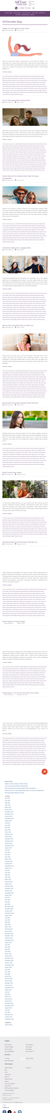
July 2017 (7, 991)
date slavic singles (19, 154)
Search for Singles (9, 1046)
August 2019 (8, 942)
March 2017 (8, 996)
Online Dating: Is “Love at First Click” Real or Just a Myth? (20, 692)
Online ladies (35, 13)
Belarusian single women (20, 78)
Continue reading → (7, 72)
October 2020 (8, 910)
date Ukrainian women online (39, 82)
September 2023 (9, 845)
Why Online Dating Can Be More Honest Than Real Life (19, 541)
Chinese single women (30, 150)
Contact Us (28, 1067)
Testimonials (8, 1074)
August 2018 (8, 966)
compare (22, 1057)
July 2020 (7, 917)
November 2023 (9, 840)
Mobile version (18, 1101)
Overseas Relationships (32, 160)
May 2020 (7, 921)
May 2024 (7, 827)
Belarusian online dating (29, 76)
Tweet (4, 1104)
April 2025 (7, 804)
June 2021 (7, 899)
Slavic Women (16, 166)
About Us (32, 14)
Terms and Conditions (10, 1083)
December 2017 (9, 982)
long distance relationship (40, 227)
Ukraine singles (38, 90)
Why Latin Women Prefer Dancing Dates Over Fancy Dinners (20, 787)
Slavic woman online (39, 88)
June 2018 (7, 971)
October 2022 (8, 863)
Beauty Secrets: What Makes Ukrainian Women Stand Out (20, 403)
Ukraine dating (20, 90)
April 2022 (7, 876)
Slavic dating (37, 86)
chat (25, 80)
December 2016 (9, 1002)
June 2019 (7, 946)
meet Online (42, 84)
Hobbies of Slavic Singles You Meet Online (15, 28)
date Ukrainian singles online (25, 82)
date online (12, 154)
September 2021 (9, 892)
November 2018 (9, 960)
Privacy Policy (8, 1085)
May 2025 (7, 802)
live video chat (22, 84)
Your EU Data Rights (9, 1089)
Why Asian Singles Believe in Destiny (14, 792)
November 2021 (9, 888)
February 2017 (8, 998)
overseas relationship (22, 160)
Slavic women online (11, 90)
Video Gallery (29, 1050)
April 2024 (7, 829)
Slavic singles (24, 88)
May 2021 (7, 901)
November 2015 (9, 1014)
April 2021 (7, 903)
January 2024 (8, 836)
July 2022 (7, 869)
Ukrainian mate (17, 92)
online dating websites (14, 86)
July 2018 (7, 969)
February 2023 (8, 860)
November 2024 (9, 813)
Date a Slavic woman (37, 80)
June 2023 (7, 851)
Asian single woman (32, 144)
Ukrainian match (9, 92)
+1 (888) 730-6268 (23, 8)
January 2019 (8, 955)
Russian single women (18, 162)
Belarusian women (6, 80)
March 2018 (8, 975)
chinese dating (21, 150)
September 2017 (9, 987)
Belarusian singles (31, 78)
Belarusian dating (19, 76)
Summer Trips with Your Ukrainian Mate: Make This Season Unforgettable (24, 790)
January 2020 (8, 930)
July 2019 (7, 944)
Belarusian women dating (17, 80)
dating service (5, 84)
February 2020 (8, 928)
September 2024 (9, 818)
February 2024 (8, 833)
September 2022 (9, 865)
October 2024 (8, 815)
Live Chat (18, 14)
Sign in (33, 8)
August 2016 (8, 1007)
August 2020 (8, 915)
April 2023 (7, 856)
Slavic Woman (30, 88)
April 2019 (7, 951)
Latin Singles (29, 1048)
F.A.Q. (6, 1071)
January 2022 (8, 883)
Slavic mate (5, 88)
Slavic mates (11, 88)
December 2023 (9, 838)
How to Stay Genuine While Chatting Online (16, 100)
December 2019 (9, 933)
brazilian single (5, 150)
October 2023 (8, 842)
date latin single (26, 152)
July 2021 (7, 897)
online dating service (33, 229)
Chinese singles (39, 150)
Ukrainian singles (10, 94)
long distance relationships (32, 84)
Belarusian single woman (8, 78)
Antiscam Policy (25, 14)
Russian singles (30, 86)
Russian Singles (8, 13)
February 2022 (8, 881)
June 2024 (7, 824)
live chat (17, 84)
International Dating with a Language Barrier (16, 248)
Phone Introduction (9, 1060)
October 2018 (8, 962)
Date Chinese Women (18, 152)
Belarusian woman (40, 78)
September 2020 (9, 912)
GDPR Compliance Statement (11, 1087)
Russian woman (34, 162)
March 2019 (8, 953)
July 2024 (7, 822)
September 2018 (9, 964)
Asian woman (12, 146)
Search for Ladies (26, 13)
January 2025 (8, 809)
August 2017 (8, 989)
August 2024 (8, 820)
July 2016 (7, 1009)
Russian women (42, 162)
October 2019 (8, 937)
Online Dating (9, 76)
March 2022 (8, 879)
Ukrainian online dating (34, 92)
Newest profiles (17, 13)
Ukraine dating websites (29, 90)
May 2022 (7, 874)
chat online (28, 80)
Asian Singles (5, 146)
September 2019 (9, 939)
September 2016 (9, 1005)
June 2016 (7, 1011)
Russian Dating (23, 86)
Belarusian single (40, 76)
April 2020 (7, 924)
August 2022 (8, 867)
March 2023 (8, 858)
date (45, 150)
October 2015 (8, 1016)
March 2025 (8, 806)
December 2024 (9, 811)
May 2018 (7, 973)
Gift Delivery (42, 13)
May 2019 (7, 948)
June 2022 (7, 872)
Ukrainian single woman (22, 170)
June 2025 (7, 800)
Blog (6, 1069)
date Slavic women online (18, 225)
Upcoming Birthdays (9, 1050)
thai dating (32, 166)
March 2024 (8, 831)
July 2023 (7, 849)
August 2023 (8, 847)
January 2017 (8, 1000)
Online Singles (8, 1044)
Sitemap (7, 1080)
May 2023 (7, 854)
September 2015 (9, 1018)
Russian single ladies (7, 162)
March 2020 (8, 926)
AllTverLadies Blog (12, 21)
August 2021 (8, 894)
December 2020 (9, 906)
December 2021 (9, 885)
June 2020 (7, 919)
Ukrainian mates (24, 92)
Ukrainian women (19, 94)
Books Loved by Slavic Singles (11, 472)
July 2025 (7, 797)
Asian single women (42, 144)
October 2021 (8, 890)
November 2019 (9, 935)
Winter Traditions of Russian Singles (13, 621)
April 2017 (7, 993)
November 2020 (9, 908)
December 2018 (9, 957)
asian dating (18, 144)
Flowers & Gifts (29, 1057)
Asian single (24, 144)
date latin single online (36, 152)
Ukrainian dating (21, 168)
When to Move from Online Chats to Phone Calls (17, 325)
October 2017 (8, 984)
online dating (5, 86)
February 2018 (8, 978)
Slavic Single (17, 88)
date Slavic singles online (12, 82)
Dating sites (12, 84)
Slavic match (44, 86)
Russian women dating (11, 678)
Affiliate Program (9, 1067)
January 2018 (8, 980)
